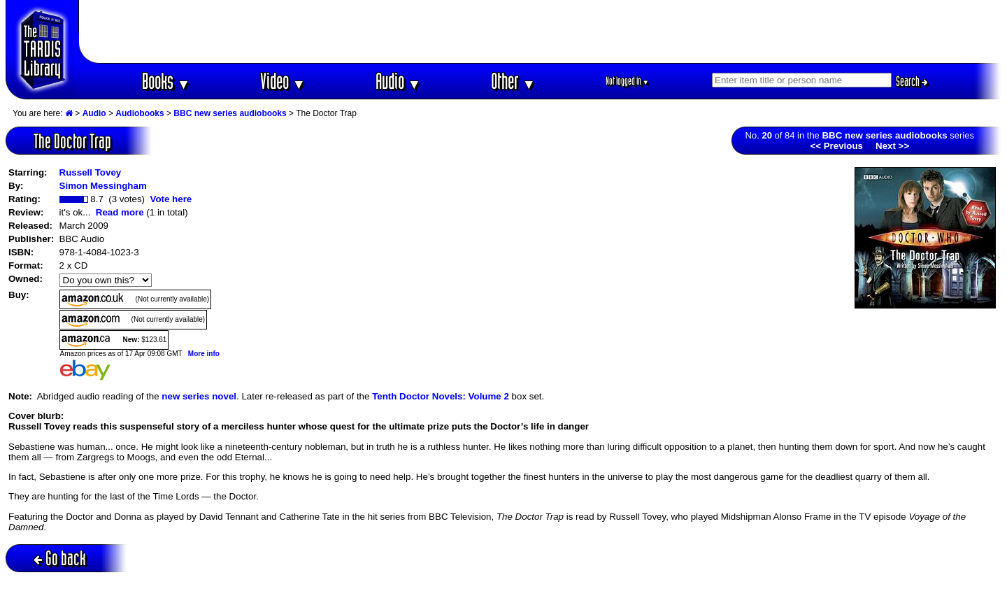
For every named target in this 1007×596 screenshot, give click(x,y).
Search (912, 81)
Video (283, 81)
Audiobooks (139, 113)
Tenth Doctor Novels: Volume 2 (440, 396)
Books (166, 81)
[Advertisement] (540, 31)
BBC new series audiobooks (229, 113)
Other (513, 81)
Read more (120, 212)
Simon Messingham (103, 185)
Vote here (171, 199)
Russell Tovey (90, 172)
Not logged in (628, 81)
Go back (60, 558)
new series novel (199, 396)
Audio (398, 81)
